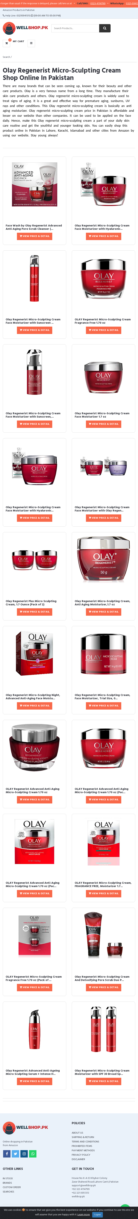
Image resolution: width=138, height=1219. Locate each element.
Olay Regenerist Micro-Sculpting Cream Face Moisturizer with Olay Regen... (102, 509)
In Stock (8, 1178)
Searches (8, 1192)
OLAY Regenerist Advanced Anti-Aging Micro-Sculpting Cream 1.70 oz (32, 791)
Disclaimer (78, 1159)
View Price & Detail (34, 236)
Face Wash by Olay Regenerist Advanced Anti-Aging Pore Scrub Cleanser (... (34, 227)
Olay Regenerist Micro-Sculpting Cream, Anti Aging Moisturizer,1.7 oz (102, 603)
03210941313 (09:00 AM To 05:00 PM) (39, 16)
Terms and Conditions (85, 1142)
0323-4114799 (104, 4)
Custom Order (12, 1187)
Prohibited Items (82, 1146)
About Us (77, 1133)
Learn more (83, 1215)
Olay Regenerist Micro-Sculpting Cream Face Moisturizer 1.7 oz (102, 415)
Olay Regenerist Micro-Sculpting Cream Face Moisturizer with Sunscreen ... (33, 321)
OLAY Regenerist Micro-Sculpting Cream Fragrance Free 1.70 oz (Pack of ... (34, 979)
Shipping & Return (83, 1137)
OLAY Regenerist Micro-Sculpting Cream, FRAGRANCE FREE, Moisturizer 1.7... (103, 885)
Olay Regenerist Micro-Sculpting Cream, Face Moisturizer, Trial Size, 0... (102, 697)
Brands (7, 1183)
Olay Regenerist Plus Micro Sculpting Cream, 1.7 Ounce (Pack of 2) (31, 603)
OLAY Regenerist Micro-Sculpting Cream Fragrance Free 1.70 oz (103, 321)
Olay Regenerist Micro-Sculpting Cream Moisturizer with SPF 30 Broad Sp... (102, 1072)
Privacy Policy (81, 1155)
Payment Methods (83, 1150)
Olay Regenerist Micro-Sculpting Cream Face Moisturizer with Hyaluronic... (102, 227)
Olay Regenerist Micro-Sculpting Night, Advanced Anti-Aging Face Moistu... (33, 697)
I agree (97, 1215)
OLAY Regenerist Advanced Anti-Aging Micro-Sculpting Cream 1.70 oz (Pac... (101, 791)
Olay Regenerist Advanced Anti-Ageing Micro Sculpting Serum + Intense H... (33, 1072)
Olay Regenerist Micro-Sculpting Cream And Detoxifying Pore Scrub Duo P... (102, 979)
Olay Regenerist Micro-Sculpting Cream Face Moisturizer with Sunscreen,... (33, 415)
